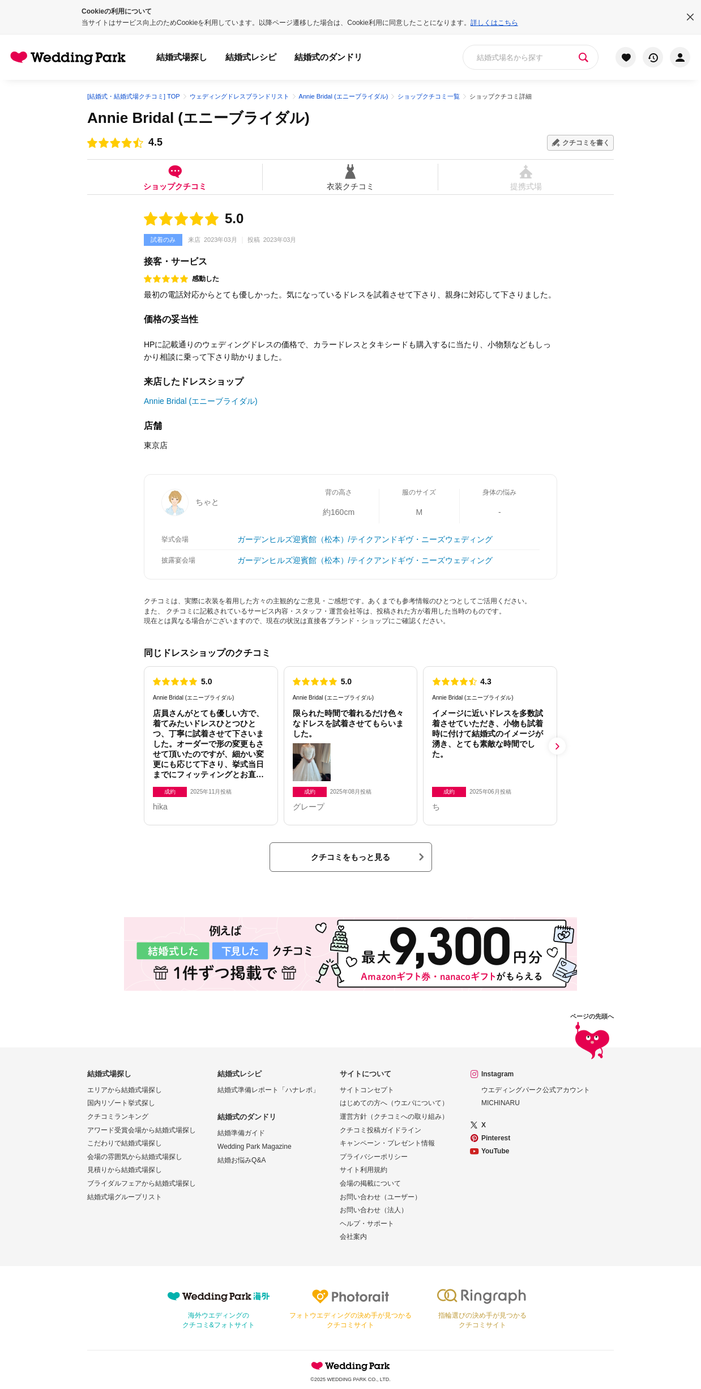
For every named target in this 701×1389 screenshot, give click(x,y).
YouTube (495, 1151)
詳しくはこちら (494, 23)
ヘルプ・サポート (367, 1224)
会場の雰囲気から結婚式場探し (134, 1157)
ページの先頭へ (592, 1038)
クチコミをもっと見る (350, 857)
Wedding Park (350, 1365)
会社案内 (353, 1237)
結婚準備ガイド (241, 1133)
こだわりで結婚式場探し (124, 1143)
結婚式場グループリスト (124, 1197)
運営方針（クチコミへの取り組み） (394, 1116)
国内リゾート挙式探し (121, 1103)
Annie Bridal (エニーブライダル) (198, 117)
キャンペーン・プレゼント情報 (387, 1143)
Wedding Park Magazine (254, 1147)
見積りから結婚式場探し (124, 1170)
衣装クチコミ (350, 177)
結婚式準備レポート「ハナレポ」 (268, 1090)
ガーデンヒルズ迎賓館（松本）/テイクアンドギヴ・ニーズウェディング (365, 539)
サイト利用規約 (363, 1170)
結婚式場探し (181, 57)
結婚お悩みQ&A (241, 1160)
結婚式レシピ (250, 57)
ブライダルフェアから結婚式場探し (141, 1183)
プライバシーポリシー (374, 1157)
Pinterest (495, 1138)
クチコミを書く (586, 143)
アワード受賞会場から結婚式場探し (141, 1130)
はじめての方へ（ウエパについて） (394, 1103)
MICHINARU (500, 1103)
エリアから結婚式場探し (124, 1090)
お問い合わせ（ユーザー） (380, 1197)
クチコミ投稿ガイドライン (380, 1130)
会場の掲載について (370, 1183)
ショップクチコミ (174, 177)
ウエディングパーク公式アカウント (535, 1090)
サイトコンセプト (367, 1090)
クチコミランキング (117, 1116)
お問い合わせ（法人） (374, 1210)
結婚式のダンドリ (328, 57)
